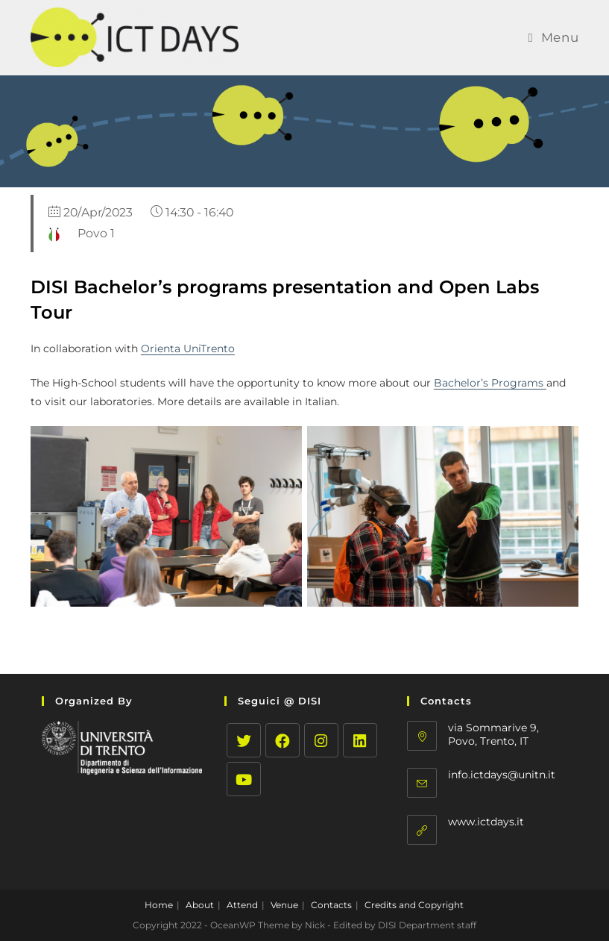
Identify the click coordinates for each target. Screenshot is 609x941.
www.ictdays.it (486, 821)
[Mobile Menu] (553, 37)
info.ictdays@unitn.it (501, 774)
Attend (242, 904)
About (200, 904)
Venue (284, 904)
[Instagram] (321, 740)
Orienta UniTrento (188, 348)
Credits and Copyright (414, 904)
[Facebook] (282, 740)
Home (159, 904)
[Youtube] (244, 779)
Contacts (331, 904)
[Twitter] (244, 740)
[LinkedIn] (360, 740)
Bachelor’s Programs (490, 383)
